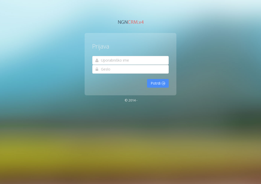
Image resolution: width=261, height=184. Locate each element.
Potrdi (158, 83)
